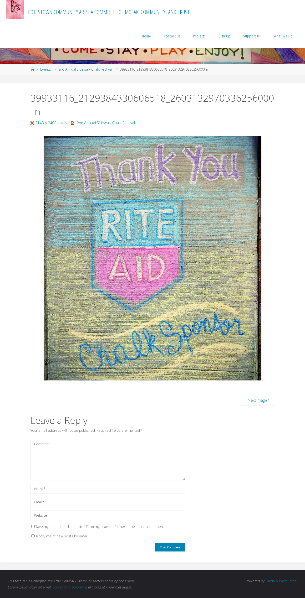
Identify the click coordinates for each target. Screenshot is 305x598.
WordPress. (288, 581)
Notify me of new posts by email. (62, 536)
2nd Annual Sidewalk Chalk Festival (85, 69)
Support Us (252, 36)
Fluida (270, 581)
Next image (259, 400)
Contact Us (172, 36)
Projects (199, 36)
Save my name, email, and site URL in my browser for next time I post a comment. (98, 526)
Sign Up (224, 36)
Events (45, 69)
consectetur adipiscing (69, 587)
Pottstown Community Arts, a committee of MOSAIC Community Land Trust (109, 12)
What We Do (283, 36)
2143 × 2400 (46, 122)
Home (146, 36)
